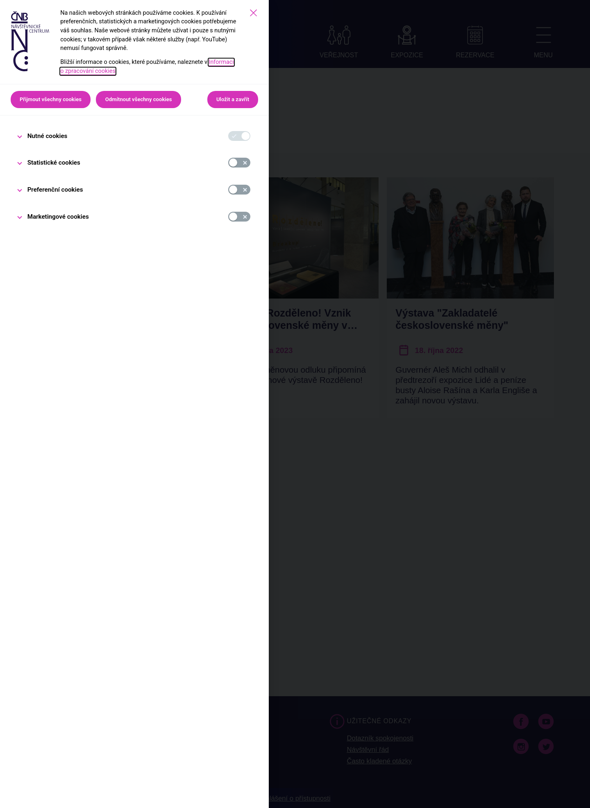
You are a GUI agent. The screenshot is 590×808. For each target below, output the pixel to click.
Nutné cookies (47, 136)
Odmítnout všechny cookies (138, 99)
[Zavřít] (253, 13)
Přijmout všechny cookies (51, 99)
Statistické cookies (53, 162)
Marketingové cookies (58, 216)
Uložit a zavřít (232, 99)
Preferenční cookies (55, 189)
